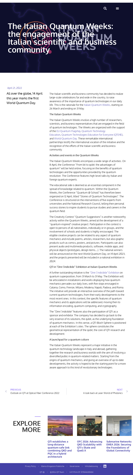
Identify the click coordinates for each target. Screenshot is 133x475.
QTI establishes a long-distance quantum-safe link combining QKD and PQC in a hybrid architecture (60, 449)
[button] (117, 8)
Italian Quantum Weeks (97, 104)
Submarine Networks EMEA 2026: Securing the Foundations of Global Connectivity (119, 446)
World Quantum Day (65, 138)
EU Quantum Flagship (68, 131)
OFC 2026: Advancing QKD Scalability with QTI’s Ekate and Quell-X (89, 446)
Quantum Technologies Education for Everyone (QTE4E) (92, 134)
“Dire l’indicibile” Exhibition (104, 272)
